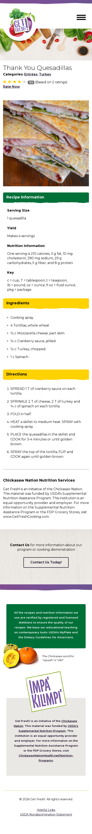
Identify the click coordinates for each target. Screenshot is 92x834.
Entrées (31, 74)
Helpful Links (46, 810)
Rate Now (11, 87)
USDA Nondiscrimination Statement (46, 814)
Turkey (45, 74)
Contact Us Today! (46, 562)
